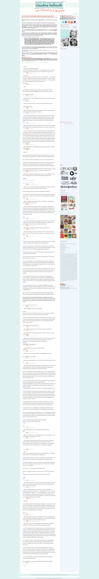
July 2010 (64, 267)
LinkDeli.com (62, 211)
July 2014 (64, 279)
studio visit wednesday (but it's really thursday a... (68, 243)
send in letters (25, 54)
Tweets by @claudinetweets (69, 123)
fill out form (23, 30)
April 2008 (69, 261)
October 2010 (62, 268)
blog (58, 574)
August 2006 (66, 256)
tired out (61, 242)
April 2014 (69, 278)
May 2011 (64, 270)
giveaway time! (62, 250)
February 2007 (68, 257)
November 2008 (68, 262)
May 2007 (64, 258)
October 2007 (71, 259)
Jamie (29, 204)
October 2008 (62, 262)
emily (29, 330)
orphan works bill (30, 62)
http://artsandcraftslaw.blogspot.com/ (28, 60)
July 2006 (62, 256)
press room (55, 574)
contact (64, 574)
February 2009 (68, 263)
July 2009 (72, 264)
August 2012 (68, 273)
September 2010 (74, 267)
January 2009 (62, 263)
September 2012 (74, 273)
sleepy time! (62, 244)
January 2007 (62, 257)
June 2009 (68, 264)
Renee (29, 84)
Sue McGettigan (30, 363)
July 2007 (72, 258)
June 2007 (68, 258)
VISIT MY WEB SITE (64, 192)
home (67, 574)
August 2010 (68, 267)
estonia (29, 562)
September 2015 (63, 280)
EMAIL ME (63, 191)
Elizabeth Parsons (31, 432)
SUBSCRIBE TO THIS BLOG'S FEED (66, 285)
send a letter (48, 29)
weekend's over (63, 246)
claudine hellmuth (31, 171)
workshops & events (49, 574)
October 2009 (71, 265)
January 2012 (71, 271)
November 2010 (68, 268)
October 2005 (69, 253)
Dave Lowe (30, 351)
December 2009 (65, 266)
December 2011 (65, 271)
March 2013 (73, 275)
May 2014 (73, 278)
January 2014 (71, 277)
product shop (43, 574)
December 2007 (65, 260)
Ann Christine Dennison (32, 521)
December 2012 (74, 274)
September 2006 (72, 256)
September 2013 (65, 276)
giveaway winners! (63, 245)
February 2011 (68, 269)
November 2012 (68, 274)
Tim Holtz (30, 53)
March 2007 (73, 257)
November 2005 (74, 253)
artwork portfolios (34, 574)
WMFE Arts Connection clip (65, 247)
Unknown (29, 149)
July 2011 (72, 270)
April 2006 (66, 255)
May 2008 (73, 261)
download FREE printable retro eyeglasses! (69, 46)
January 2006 (68, 254)
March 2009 (73, 263)
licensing (38, 574)
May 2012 (73, 272)
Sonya (29, 514)
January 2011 (62, 269)
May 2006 (70, 255)
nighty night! (62, 248)
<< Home (24, 566)
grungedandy (30, 144)
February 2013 (68, 275)
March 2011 (73, 269)
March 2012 (65, 272)
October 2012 (62, 274)
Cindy (29, 449)
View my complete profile (68, 19)
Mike (28, 108)
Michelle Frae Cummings (32, 326)
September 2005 (63, 253)
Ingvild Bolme (30, 73)
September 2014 (74, 279)
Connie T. (29, 225)
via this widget (49, 54)
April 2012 (69, 272)
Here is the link (52, 50)
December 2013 (65, 277)
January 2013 (62, 275)
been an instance (29, 26)
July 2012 (64, 273)
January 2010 (71, 266)
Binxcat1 (29, 498)
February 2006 (74, 254)
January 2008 (71, 260)
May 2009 (64, 264)
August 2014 (68, 279)
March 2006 (62, 255)
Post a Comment (26, 564)
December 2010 (74, 268)
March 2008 (65, 261)
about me (61, 574)
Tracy (29, 128)
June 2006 (74, 255)
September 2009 (65, 265)
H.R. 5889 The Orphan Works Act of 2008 (32, 20)
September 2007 (65, 259)
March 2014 (65, 278)
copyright (25, 62)
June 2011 (68, 270)
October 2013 (71, 276)
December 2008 (74, 262)
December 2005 (63, 254)
